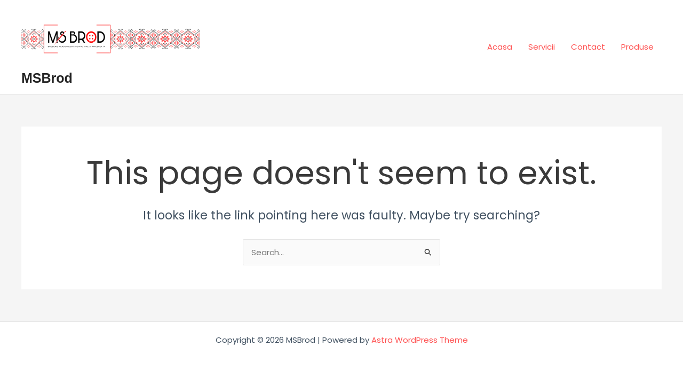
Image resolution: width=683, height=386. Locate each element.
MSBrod (47, 77)
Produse (637, 46)
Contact (588, 46)
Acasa (499, 46)
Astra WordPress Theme (419, 339)
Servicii (541, 46)
